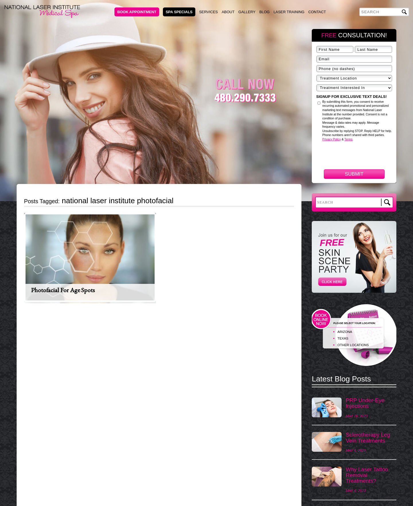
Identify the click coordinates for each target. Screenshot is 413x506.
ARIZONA (345, 332)
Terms (348, 139)
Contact (317, 12)
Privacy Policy (331, 139)
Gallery (247, 12)
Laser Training (289, 12)
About (228, 12)
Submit (354, 174)
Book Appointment (136, 12)
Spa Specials (179, 12)
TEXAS (343, 338)
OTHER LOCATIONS (353, 345)
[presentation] (360, 186)
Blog (264, 12)
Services (208, 12)
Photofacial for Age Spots (63, 290)
